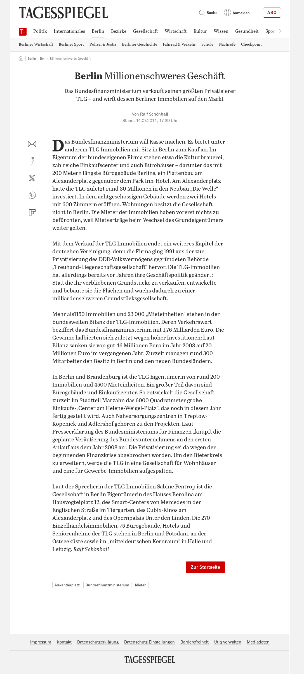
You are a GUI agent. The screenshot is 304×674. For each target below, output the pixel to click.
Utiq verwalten (227, 642)
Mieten (141, 585)
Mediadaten (258, 642)
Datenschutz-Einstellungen (149, 642)
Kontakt (64, 642)
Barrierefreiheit (194, 642)
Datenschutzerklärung (98, 642)
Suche (208, 12)
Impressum (40, 642)
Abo (272, 12)
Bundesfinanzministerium (107, 585)
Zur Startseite (205, 567)
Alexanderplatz (67, 585)
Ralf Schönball (154, 114)
